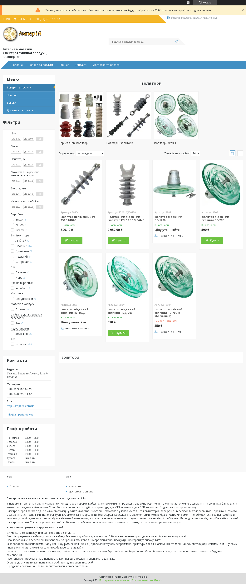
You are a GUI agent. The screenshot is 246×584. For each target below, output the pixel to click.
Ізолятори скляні (163, 143)
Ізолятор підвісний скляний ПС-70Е (215, 218)
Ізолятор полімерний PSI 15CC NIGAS (78, 218)
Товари (14, 486)
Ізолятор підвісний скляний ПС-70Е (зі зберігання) (168, 312)
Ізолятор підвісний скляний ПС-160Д (74, 311)
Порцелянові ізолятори (74, 143)
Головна (17, 65)
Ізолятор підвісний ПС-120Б (168, 218)
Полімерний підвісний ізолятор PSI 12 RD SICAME (126, 218)
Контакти (81, 65)
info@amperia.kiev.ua (20, 414)
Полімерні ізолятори (119, 143)
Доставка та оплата (106, 65)
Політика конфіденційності (146, 580)
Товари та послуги (40, 65)
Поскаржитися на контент (114, 580)
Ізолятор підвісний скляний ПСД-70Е (121, 311)
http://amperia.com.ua (20, 406)
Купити (74, 240)
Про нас (64, 65)
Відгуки (11, 102)
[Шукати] (177, 41)
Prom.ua (142, 576)
